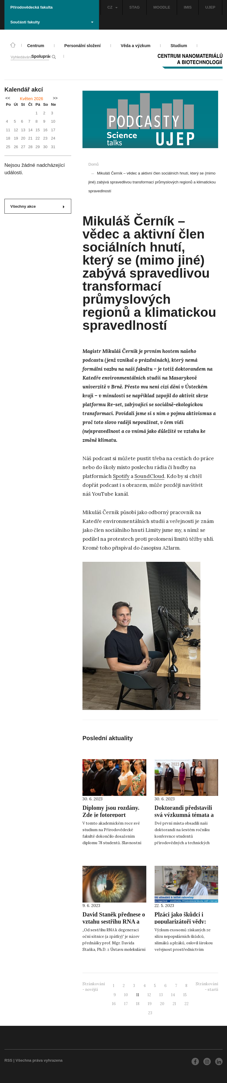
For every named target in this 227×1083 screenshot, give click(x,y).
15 (185, 994)
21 (174, 1003)
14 (173, 994)
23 (150, 1012)
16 (114, 1003)
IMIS (188, 7)
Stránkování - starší (207, 986)
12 (149, 994)
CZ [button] (112, 7)
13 (161, 994)
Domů (93, 164)
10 (126, 994)
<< (7, 98)
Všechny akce (37, 206)
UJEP (210, 7)
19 (150, 1003)
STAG (134, 7)
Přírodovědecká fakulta (31, 7)
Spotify (121, 476)
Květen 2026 (31, 98)
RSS (8, 1060)
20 (162, 1003)
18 (138, 1003)
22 (186, 1003)
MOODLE (161, 7)
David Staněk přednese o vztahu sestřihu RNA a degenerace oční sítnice (113, 921)
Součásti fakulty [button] (51, 22)
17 (126, 1003)
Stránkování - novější (93, 986)
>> (55, 98)
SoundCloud (149, 476)
